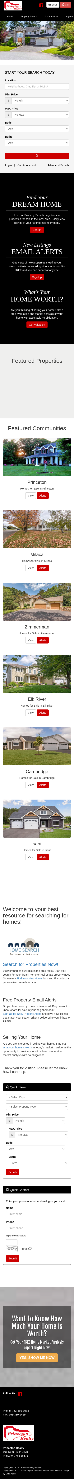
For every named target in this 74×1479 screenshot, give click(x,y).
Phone (10, 1222)
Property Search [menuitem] (29, 16)
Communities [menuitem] (51, 16)
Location (10, 80)
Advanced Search (58, 165)
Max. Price (11, 108)
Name (9, 1207)
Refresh (24, 1248)
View (31, 495)
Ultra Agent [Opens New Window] (11, 1474)
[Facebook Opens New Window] (41, 4)
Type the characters (16, 1235)
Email (53, 4)
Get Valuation (37, 324)
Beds (8, 122)
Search (37, 229)
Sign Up (37, 277)
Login (8, 165)
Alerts (42, 495)
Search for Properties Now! (30, 964)
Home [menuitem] (10, 16)
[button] (37, 156)
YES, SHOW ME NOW (36, 1358)
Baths (8, 136)
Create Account (26, 165)
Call (65, 4)
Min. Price (11, 94)
